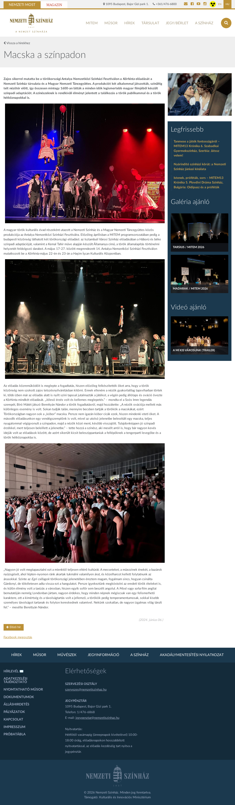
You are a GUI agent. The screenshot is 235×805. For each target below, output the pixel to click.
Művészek (66, 655)
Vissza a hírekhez (17, 43)
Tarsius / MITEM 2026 (188, 247)
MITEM (92, 23)
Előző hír (13, 627)
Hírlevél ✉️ (14, 671)
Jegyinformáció (103, 655)
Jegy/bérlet (177, 23)
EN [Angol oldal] (219, 4)
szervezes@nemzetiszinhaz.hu (86, 689)
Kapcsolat (13, 719)
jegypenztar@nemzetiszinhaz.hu (97, 717)
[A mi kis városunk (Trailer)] (199, 335)
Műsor (111, 23)
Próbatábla (15, 734)
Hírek (129, 23)
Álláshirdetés (16, 704)
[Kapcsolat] (185, 4)
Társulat (150, 23)
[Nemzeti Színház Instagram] (205, 4)
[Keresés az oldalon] (226, 23)
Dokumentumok (19, 697)
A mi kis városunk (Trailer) (194, 350)
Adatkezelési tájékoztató (15, 680)
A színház (204, 23)
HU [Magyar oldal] (227, 4)
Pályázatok (14, 712)
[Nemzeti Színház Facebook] (192, 4)
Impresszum (14, 727)
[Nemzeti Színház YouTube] (198, 4)
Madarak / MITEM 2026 (190, 288)
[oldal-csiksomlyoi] (200, 94)
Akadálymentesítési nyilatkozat (192, 655)
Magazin (54, 5)
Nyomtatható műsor (23, 689)
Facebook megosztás (18, 637)
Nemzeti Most (22, 4)
